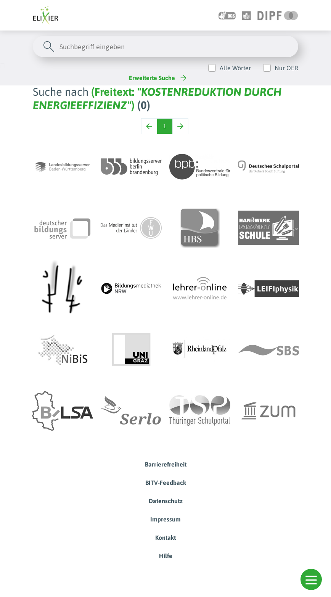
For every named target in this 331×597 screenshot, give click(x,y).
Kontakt (165, 537)
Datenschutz (166, 500)
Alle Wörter (235, 67)
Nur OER (286, 67)
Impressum (165, 519)
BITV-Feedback (165, 482)
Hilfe (165, 555)
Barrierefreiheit (165, 464)
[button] (311, 579)
